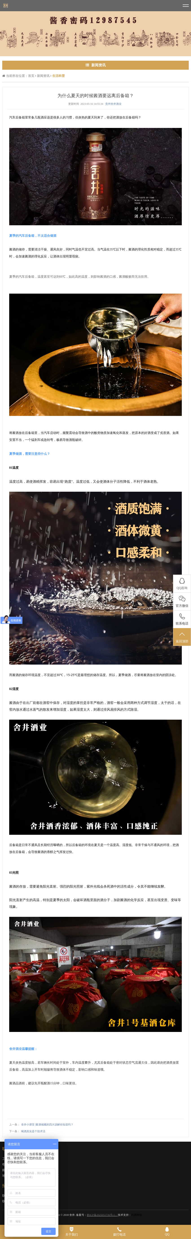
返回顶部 (182, 637)
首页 (31, 76)
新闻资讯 (43, 76)
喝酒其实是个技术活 (33, 1131)
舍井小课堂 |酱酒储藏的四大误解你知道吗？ (47, 1124)
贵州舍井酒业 (113, 103)
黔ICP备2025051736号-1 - (102, 1215)
